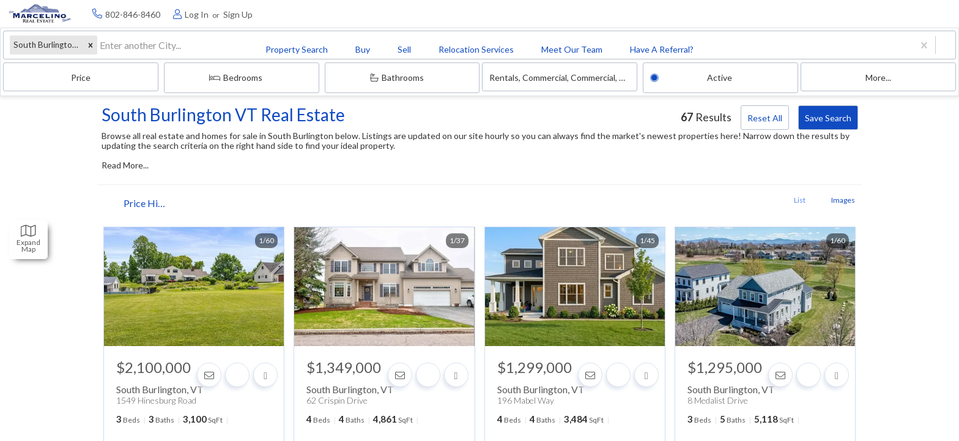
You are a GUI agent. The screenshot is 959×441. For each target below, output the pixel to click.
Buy (206, 14)
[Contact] (215, 365)
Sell (255, 14)
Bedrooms (490, 48)
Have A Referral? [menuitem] (531, 14)
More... (898, 49)
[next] (273, 280)
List (778, 198)
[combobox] (86, 49)
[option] (203, 279)
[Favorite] (243, 365)
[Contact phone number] (831, 14)
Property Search (133, 14)
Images (822, 198)
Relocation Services (334, 14)
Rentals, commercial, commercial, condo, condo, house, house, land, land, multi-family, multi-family (700, 49)
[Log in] (889, 14)
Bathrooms (593, 48)
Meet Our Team (437, 14)
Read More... (139, 148)
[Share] (271, 365)
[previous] (133, 280)
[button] (76, 49)
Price (379, 49)
